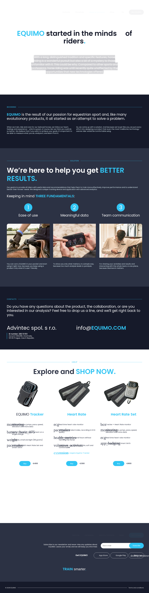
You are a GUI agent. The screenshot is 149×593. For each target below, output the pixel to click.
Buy (24, 463)
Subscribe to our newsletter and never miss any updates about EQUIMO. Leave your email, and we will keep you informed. (70, 545)
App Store (102, 555)
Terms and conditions (136, 588)
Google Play (119, 555)
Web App (136, 555)
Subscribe (136, 546)
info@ (101, 328)
